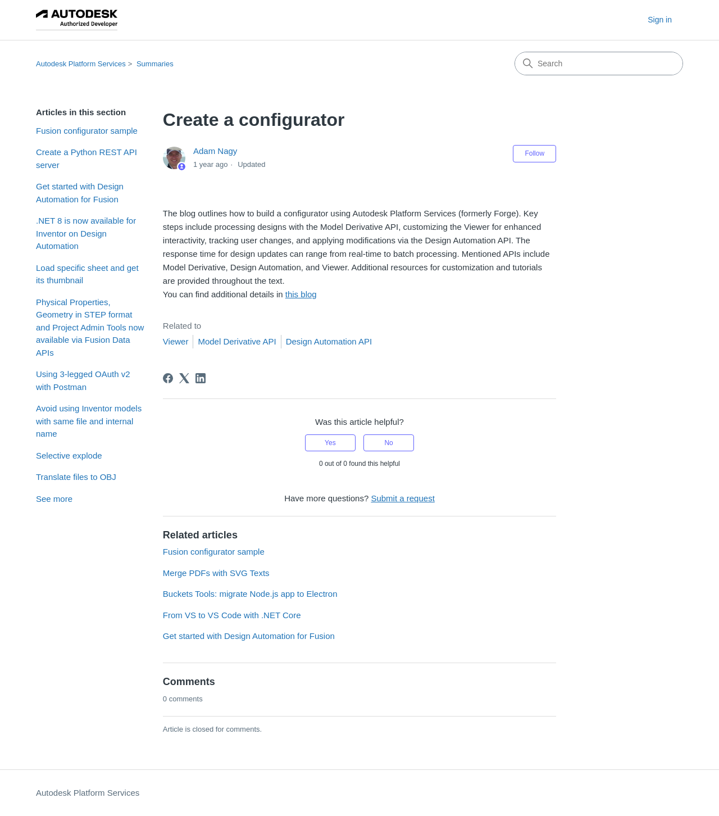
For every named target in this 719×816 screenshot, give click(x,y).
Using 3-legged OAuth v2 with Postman (83, 380)
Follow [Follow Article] (534, 153)
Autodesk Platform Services (81, 64)
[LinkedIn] (200, 378)
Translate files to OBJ (76, 477)
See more (54, 499)
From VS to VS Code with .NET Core (232, 615)
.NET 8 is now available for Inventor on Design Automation (86, 233)
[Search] (598, 63)
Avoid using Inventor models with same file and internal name (89, 421)
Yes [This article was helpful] (330, 443)
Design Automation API (329, 341)
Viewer (176, 341)
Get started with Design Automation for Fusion (80, 193)
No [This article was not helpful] (388, 443)
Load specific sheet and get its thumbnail (87, 274)
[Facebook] (168, 378)
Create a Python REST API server (86, 158)
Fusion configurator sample (87, 130)
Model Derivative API (237, 341)
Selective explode (69, 455)
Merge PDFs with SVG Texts (216, 573)
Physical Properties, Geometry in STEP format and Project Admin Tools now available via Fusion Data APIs (90, 327)
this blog (301, 294)
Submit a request (402, 498)
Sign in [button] (660, 19)
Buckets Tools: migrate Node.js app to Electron (250, 594)
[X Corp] (184, 378)
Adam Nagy (215, 151)
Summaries (155, 64)
